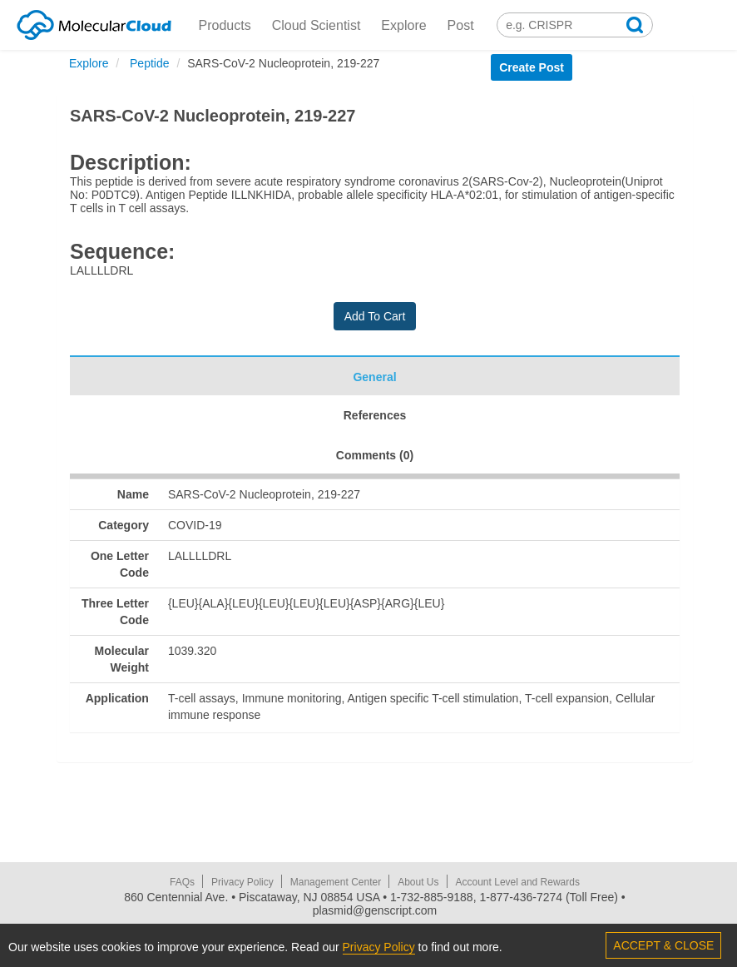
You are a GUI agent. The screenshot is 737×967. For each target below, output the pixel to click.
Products (225, 25)
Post (461, 25)
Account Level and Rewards (518, 882)
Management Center (335, 882)
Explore (403, 25)
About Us (418, 882)
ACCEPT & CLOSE (663, 945)
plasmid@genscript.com (375, 910)
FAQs (182, 882)
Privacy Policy (242, 882)
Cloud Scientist (316, 25)
